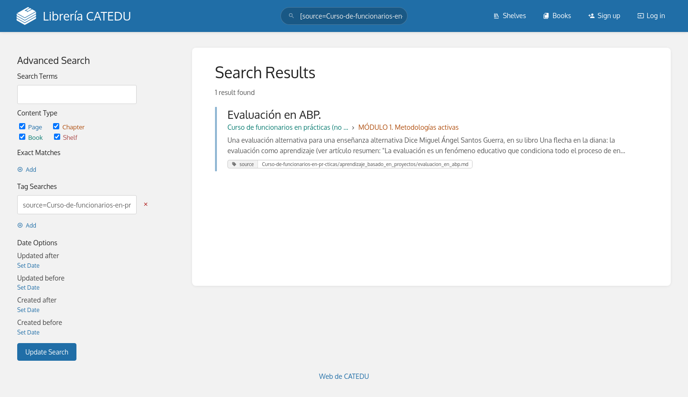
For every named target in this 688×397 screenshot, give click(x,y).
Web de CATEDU (344, 376)
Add (26, 169)
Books (557, 15)
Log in (651, 15)
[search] (344, 16)
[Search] (291, 16)
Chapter (69, 127)
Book (31, 137)
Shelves (509, 15)
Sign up (604, 15)
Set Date (28, 265)
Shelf (65, 137)
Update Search (46, 352)
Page (31, 127)
